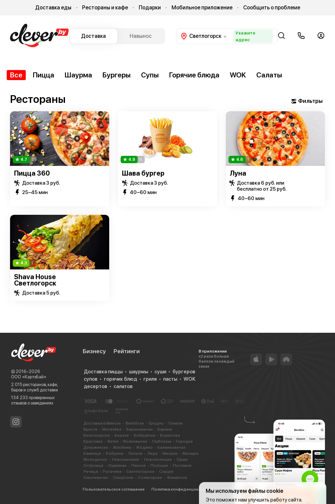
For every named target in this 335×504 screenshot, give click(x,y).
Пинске (138, 465)
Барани (164, 429)
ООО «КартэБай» (28, 376)
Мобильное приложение (202, 7)
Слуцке (166, 471)
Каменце (92, 453)
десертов (95, 386)
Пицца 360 (32, 173)
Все (16, 75)
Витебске (135, 423)
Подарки (150, 7)
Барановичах (139, 429)
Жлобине (122, 447)
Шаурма (78, 75)
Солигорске (150, 477)
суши (160, 372)
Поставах (182, 465)
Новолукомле (125, 459)
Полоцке (159, 465)
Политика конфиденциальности (182, 489)
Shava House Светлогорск (35, 280)
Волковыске (135, 441)
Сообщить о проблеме (271, 7)
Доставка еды (53, 7)
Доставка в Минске (102, 423)
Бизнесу (94, 351)
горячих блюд (120, 379)
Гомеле (176, 423)
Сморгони (123, 477)
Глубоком (161, 441)
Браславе (93, 441)
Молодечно (95, 459)
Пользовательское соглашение (114, 489)
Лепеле (135, 453)
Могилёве (112, 429)
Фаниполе (177, 477)
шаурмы (138, 372)
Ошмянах (117, 465)
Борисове (170, 435)
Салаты (269, 75)
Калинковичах (171, 447)
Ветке (113, 441)
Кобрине (115, 453)
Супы (150, 75)
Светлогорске (140, 471)
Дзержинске (95, 447)
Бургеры (117, 75)
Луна (238, 173)
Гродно (156, 423)
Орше (182, 459)
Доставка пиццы (103, 372)
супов (90, 379)
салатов (123, 386)
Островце (93, 465)
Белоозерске (96, 435)
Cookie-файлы (235, 489)
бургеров (184, 372)
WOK (238, 75)
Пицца (43, 75)
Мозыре (190, 453)
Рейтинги (127, 351)
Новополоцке (158, 459)
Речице (90, 471)
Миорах (170, 453)
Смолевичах (95, 477)
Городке (184, 441)
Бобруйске (144, 435)
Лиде (152, 453)
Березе (122, 435)
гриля (150, 379)
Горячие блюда (194, 75)
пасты (170, 379)
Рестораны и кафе (105, 7)
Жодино (144, 447)
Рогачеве (112, 471)
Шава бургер (143, 173)
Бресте (90, 429)
